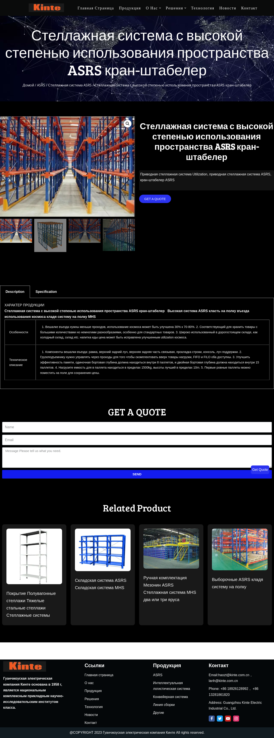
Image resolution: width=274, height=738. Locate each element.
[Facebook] (212, 719)
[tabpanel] (137, 343)
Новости (227, 7)
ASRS (41, 85)
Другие (158, 712)
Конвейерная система (170, 697)
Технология (202, 7)
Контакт (249, 7)
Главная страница (96, 7)
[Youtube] (228, 719)
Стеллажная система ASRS (70, 85)
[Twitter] (220, 719)
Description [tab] (15, 291)
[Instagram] (236, 719)
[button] (155, 199)
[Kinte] (46, 7)
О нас (89, 683)
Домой (28, 85)
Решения (92, 699)
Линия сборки (164, 705)
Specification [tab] (46, 291)
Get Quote (260, 469)
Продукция (130, 7)
